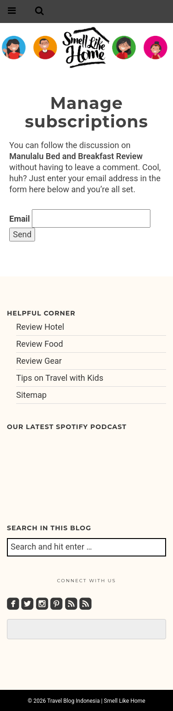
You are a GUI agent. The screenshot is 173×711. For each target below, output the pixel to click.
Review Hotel (40, 327)
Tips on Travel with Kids (59, 378)
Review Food (39, 344)
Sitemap (31, 395)
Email (19, 219)
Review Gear (39, 361)
